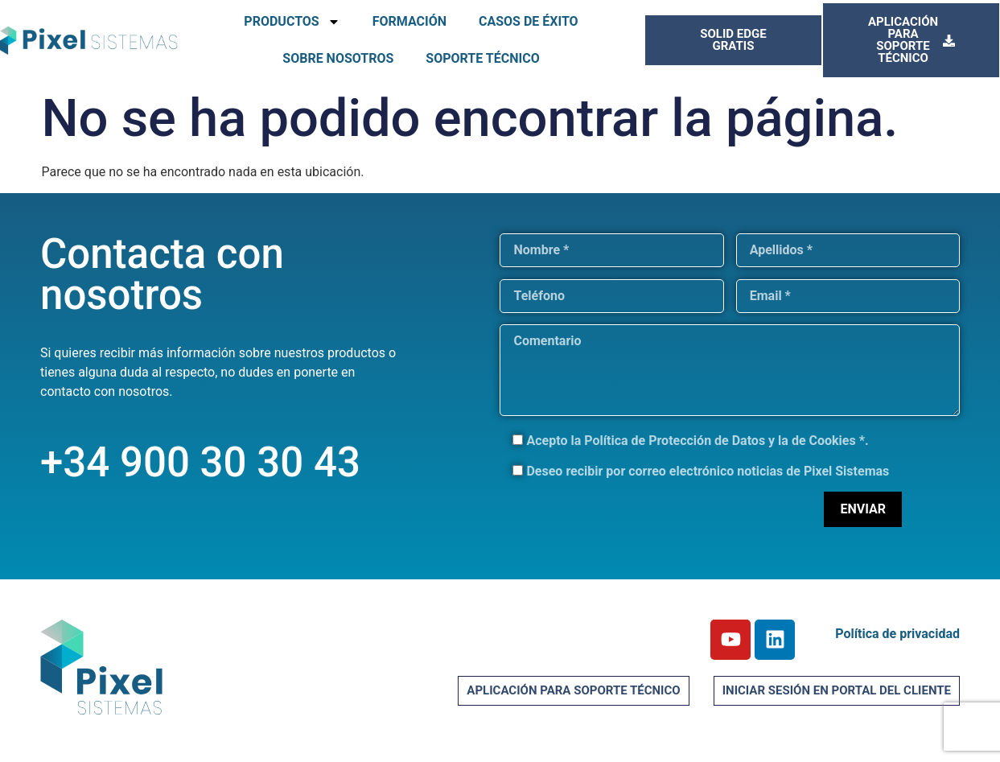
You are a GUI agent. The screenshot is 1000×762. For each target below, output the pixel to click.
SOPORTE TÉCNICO (482, 58)
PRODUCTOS (292, 21)
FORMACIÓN (409, 21)
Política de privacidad (897, 633)
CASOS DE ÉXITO (528, 21)
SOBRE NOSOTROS (337, 58)
